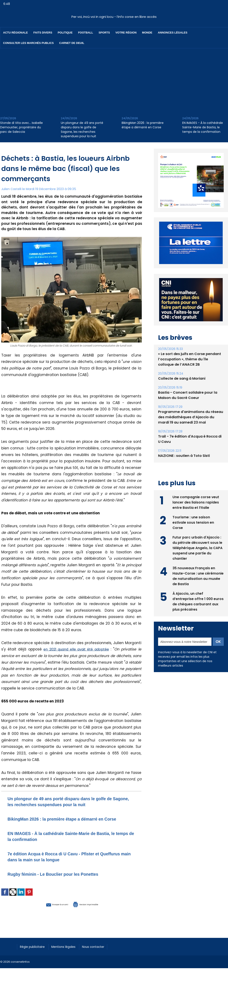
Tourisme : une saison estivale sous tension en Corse (193, 531)
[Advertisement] (114, 80)
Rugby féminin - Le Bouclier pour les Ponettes (63, 880)
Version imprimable (93, 909)
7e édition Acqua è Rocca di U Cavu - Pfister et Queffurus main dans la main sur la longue (64, 862)
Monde (147, 32)
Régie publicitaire (34, 952)
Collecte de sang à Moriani (181, 388)
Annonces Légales (172, 32)
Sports (104, 32)
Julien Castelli (12, 189)
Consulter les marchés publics (28, 43)
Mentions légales (69, 952)
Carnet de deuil (71, 43)
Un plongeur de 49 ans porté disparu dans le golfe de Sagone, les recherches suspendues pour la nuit (82, 129)
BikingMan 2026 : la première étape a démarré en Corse (143, 125)
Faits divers (42, 32)
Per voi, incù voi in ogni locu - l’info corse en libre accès (114, 16)
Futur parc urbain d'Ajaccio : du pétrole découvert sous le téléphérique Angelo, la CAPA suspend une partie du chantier (197, 557)
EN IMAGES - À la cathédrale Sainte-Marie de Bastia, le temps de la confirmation (202, 127)
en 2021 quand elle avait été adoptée (76, 649)
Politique (65, 32)
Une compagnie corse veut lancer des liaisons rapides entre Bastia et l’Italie (195, 511)
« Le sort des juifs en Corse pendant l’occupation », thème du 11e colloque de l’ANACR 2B (190, 369)
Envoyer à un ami (48, 909)
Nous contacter (102, 952)
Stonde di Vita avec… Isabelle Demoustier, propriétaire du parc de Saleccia (21, 127)
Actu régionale (15, 32)
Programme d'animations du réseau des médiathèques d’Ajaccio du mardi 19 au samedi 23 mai (189, 427)
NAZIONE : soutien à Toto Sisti (183, 465)
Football (85, 32)
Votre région (126, 32)
